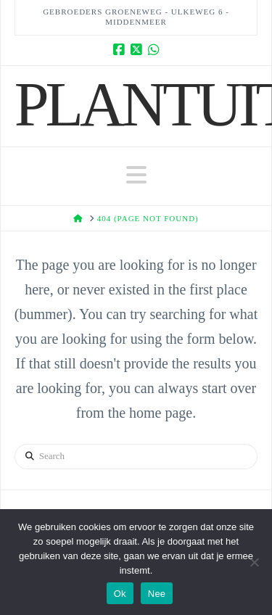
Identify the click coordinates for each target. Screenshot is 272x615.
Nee (157, 593)
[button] (136, 175)
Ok (120, 593)
